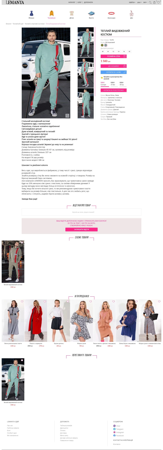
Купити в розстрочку (114, 90)
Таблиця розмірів (66, 425)
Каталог (72, 2)
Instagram (118, 432)
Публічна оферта (13, 428)
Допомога (88, 2)
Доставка (63, 433)
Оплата (62, 431)
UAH (137, 2)
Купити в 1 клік (116, 72)
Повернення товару (67, 441)
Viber (116, 426)
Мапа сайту (64, 436)
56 (124, 51)
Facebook (118, 435)
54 (118, 51)
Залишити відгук (81, 229)
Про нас (10, 425)
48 (102, 51)
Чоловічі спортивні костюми (34, 24)
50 (108, 51)
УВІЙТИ (129, 2)
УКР (143, 2)
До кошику (117, 66)
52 (113, 51)
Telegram (118, 429)
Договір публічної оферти (69, 438)
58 (129, 51)
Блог (80, 2)
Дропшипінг (64, 428)
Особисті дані (12, 433)
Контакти (116, 444)
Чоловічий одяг (18, 24)
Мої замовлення (12, 436)
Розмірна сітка (116, 56)
